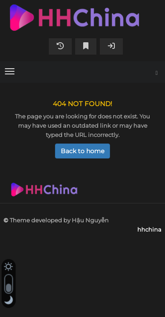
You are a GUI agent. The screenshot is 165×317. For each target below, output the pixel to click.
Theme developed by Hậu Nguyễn (59, 220)
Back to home (82, 151)
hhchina (82, 17)
